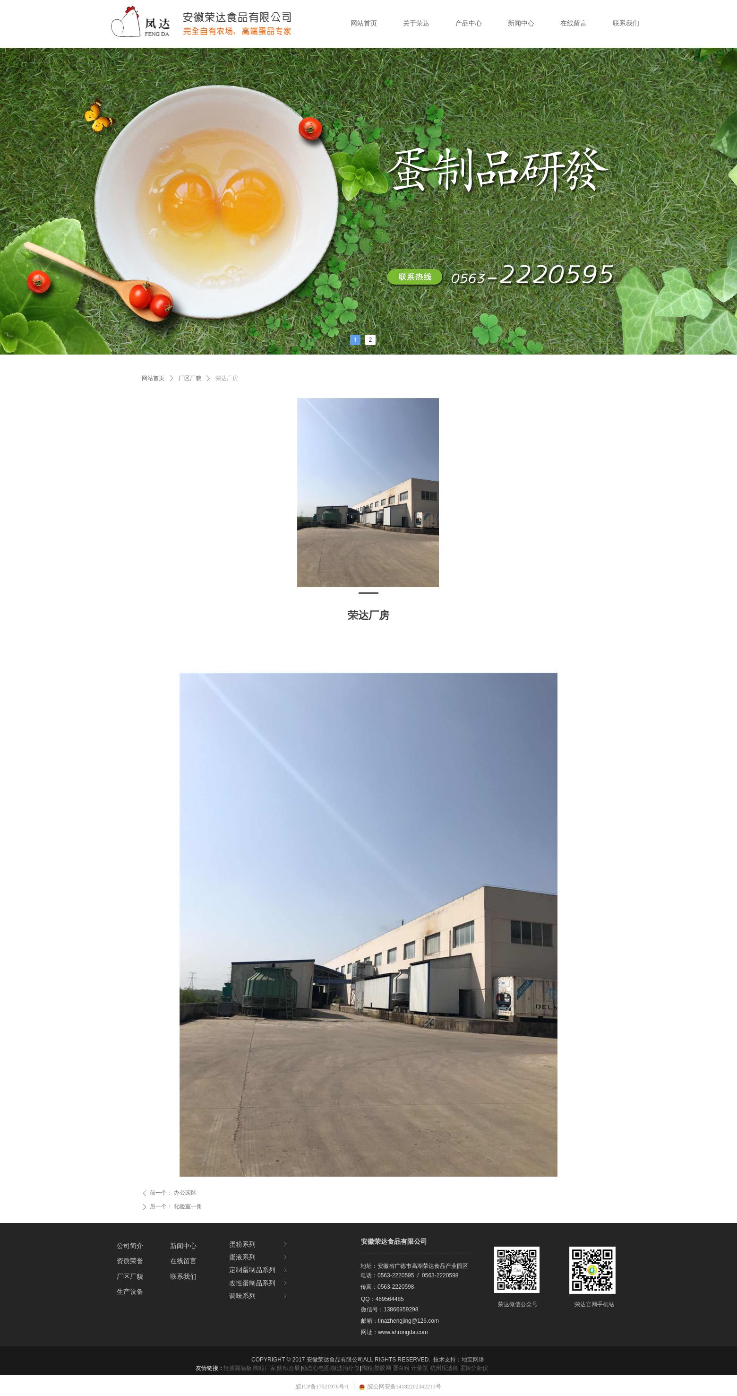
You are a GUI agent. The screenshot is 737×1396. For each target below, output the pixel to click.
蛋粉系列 (259, 1244)
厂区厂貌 (190, 378)
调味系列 (259, 1296)
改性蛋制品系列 (259, 1283)
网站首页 (153, 378)
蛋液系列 (259, 1257)
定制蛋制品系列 (259, 1270)
